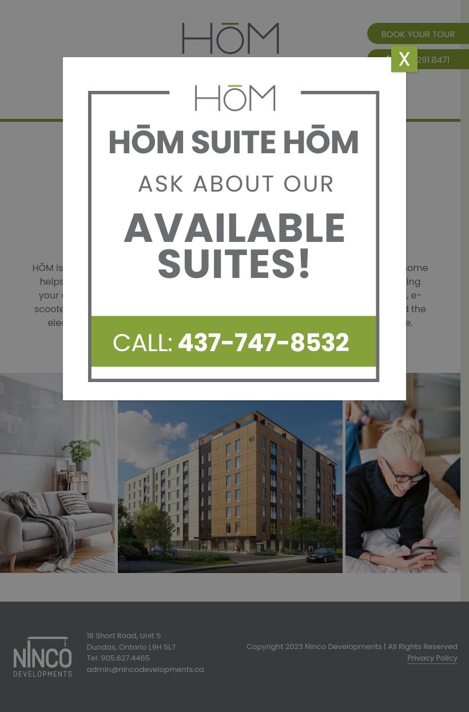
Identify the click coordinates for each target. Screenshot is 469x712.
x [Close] (404, 59)
